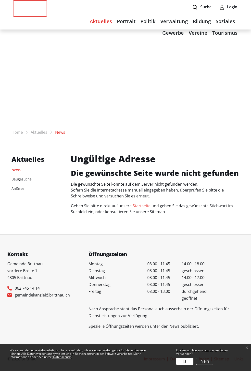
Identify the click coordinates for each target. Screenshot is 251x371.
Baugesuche (22, 179)
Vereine (198, 33)
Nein (205, 361)
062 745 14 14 (27, 288)
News (24, 170)
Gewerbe (173, 33)
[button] (202, 7)
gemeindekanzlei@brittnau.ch (42, 295)
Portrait (126, 21)
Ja (185, 361)
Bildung (202, 21)
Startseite (142, 205)
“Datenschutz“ (61, 357)
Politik (147, 21)
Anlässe (18, 188)
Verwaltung (174, 21)
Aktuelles (101, 21)
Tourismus (225, 33)
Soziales (225, 21)
